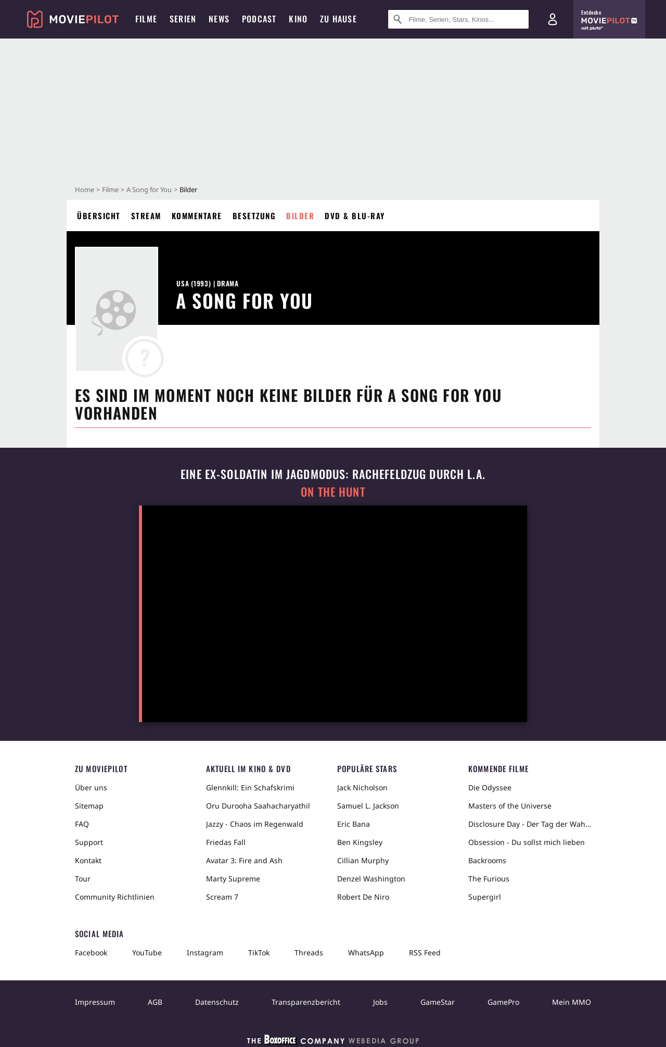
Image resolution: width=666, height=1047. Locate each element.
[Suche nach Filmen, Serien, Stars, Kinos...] (458, 19)
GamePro (503, 1002)
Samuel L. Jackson (368, 806)
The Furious (488, 879)
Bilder (300, 215)
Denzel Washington (371, 879)
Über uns (91, 787)
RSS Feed (425, 952)
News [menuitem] (219, 18)
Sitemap (89, 806)
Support (89, 842)
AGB (155, 1002)
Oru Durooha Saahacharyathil (258, 806)
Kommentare (197, 215)
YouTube (147, 952)
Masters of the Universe (510, 806)
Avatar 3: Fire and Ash (244, 860)
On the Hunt (333, 491)
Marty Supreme (233, 879)
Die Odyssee (489, 787)
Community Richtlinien (115, 897)
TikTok (259, 952)
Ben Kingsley (359, 842)
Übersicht (99, 215)
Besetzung (254, 215)
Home (84, 189)
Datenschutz (217, 1002)
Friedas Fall (226, 842)
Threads (308, 952)
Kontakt (88, 860)
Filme (110, 189)
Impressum (95, 1002)
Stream (146, 215)
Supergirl (484, 897)
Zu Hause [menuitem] (338, 18)
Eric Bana (353, 824)
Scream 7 (222, 897)
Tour (83, 879)
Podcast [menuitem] (259, 18)
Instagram (205, 952)
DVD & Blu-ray (355, 215)
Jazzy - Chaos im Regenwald (254, 824)
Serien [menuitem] (183, 18)
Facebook (91, 952)
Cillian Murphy (363, 860)
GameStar (437, 1002)
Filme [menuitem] (146, 18)
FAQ (82, 824)
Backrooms (487, 860)
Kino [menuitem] (298, 18)
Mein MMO (571, 1002)
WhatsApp (366, 952)
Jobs (380, 1002)
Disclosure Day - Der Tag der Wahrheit (529, 824)
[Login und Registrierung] (553, 19)
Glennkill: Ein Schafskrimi (250, 787)
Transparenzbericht (306, 1002)
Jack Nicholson (362, 787)
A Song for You (149, 189)
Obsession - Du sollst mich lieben (526, 842)
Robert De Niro (363, 897)
